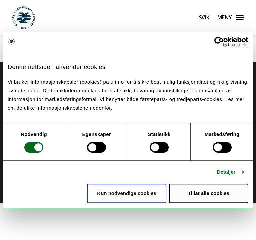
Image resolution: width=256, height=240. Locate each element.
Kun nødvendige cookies (126, 193)
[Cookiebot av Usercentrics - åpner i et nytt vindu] (219, 42)
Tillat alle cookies (208, 193)
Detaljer (226, 172)
